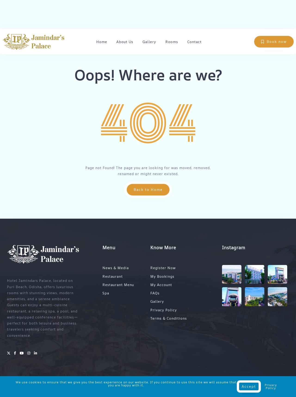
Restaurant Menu (118, 284)
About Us (124, 41)
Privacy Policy (163, 310)
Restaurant (112, 276)
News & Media (115, 267)
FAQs (155, 293)
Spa (105, 293)
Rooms (171, 41)
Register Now (163, 267)
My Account (161, 284)
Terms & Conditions (168, 318)
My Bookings (162, 276)
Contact (194, 41)
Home (101, 41)
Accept (249, 386)
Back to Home (148, 189)
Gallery (149, 41)
